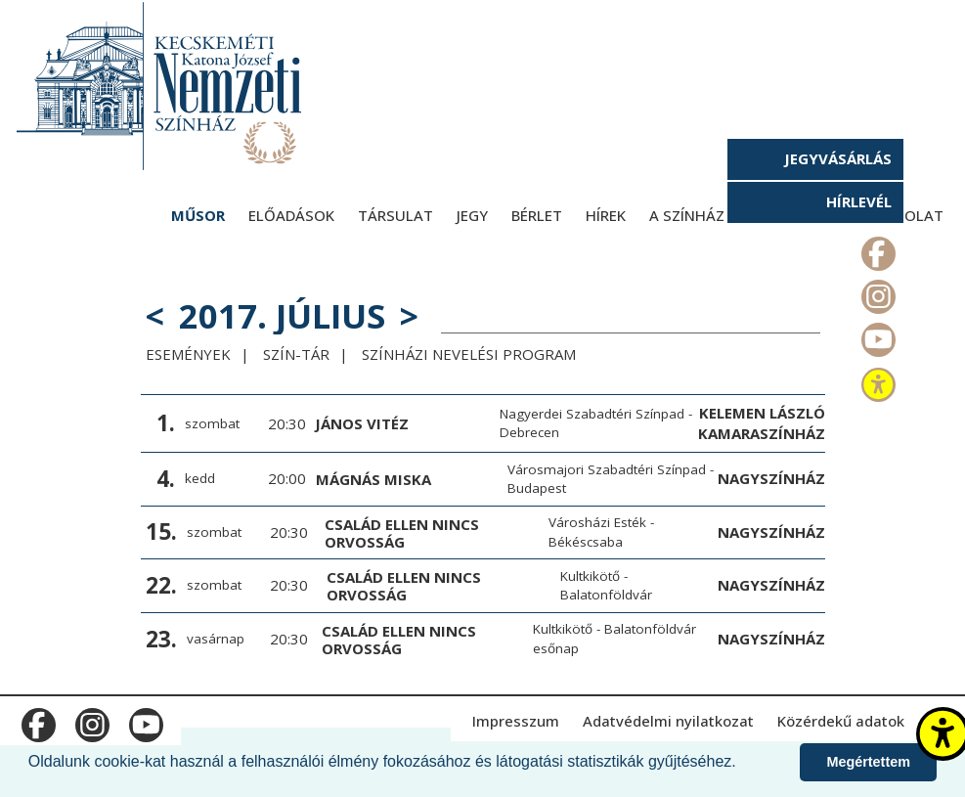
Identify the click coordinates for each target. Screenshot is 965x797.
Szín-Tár (296, 354)
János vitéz (362, 423)
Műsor (198, 215)
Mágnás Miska (373, 479)
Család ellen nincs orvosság (402, 533)
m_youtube (876, 335)
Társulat (395, 215)
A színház (686, 215)
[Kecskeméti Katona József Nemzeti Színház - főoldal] (161, 85)
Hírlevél (859, 201)
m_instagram (876, 292)
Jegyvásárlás (838, 158)
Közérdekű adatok (840, 721)
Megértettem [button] (868, 762)
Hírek (606, 215)
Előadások (291, 215)
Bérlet (536, 215)
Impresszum (515, 721)
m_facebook (876, 249)
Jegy (472, 215)
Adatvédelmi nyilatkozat (668, 721)
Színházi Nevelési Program (469, 354)
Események (188, 354)
